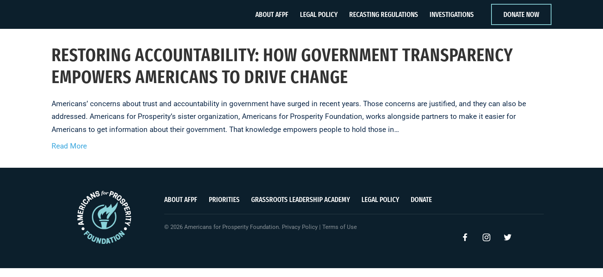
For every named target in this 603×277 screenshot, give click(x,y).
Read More (69, 146)
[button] (465, 237)
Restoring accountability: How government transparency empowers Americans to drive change (282, 65)
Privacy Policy (300, 227)
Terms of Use (339, 227)
